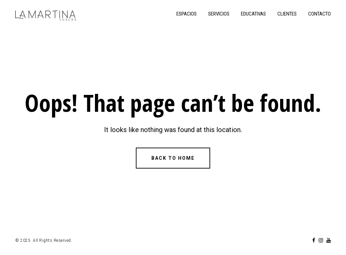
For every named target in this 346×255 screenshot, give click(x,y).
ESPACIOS (186, 14)
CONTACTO (319, 14)
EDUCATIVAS (253, 14)
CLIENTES (287, 14)
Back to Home (173, 158)
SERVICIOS (218, 14)
